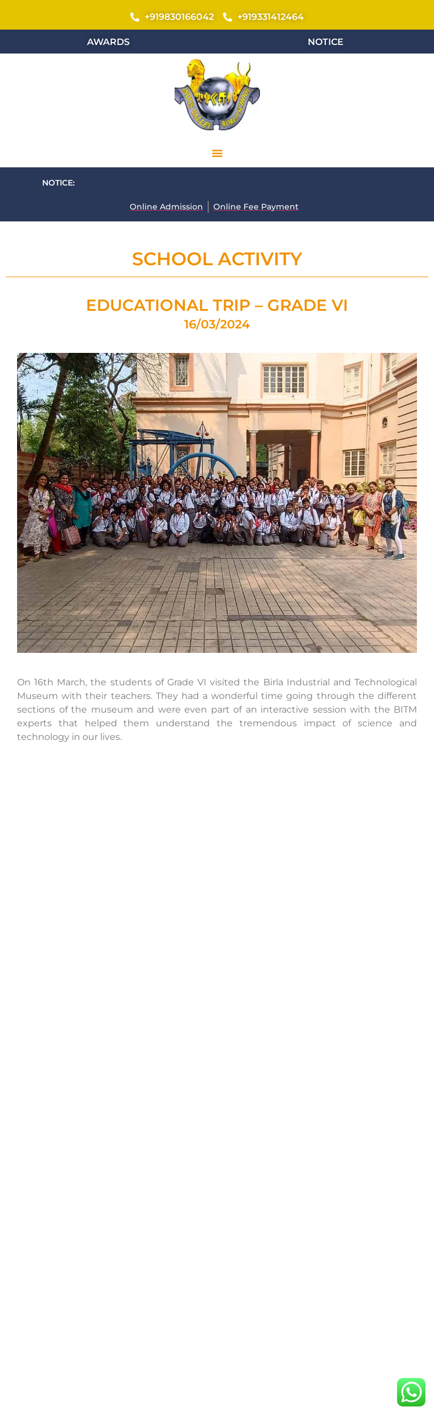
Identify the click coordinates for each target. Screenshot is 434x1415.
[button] (217, 153)
